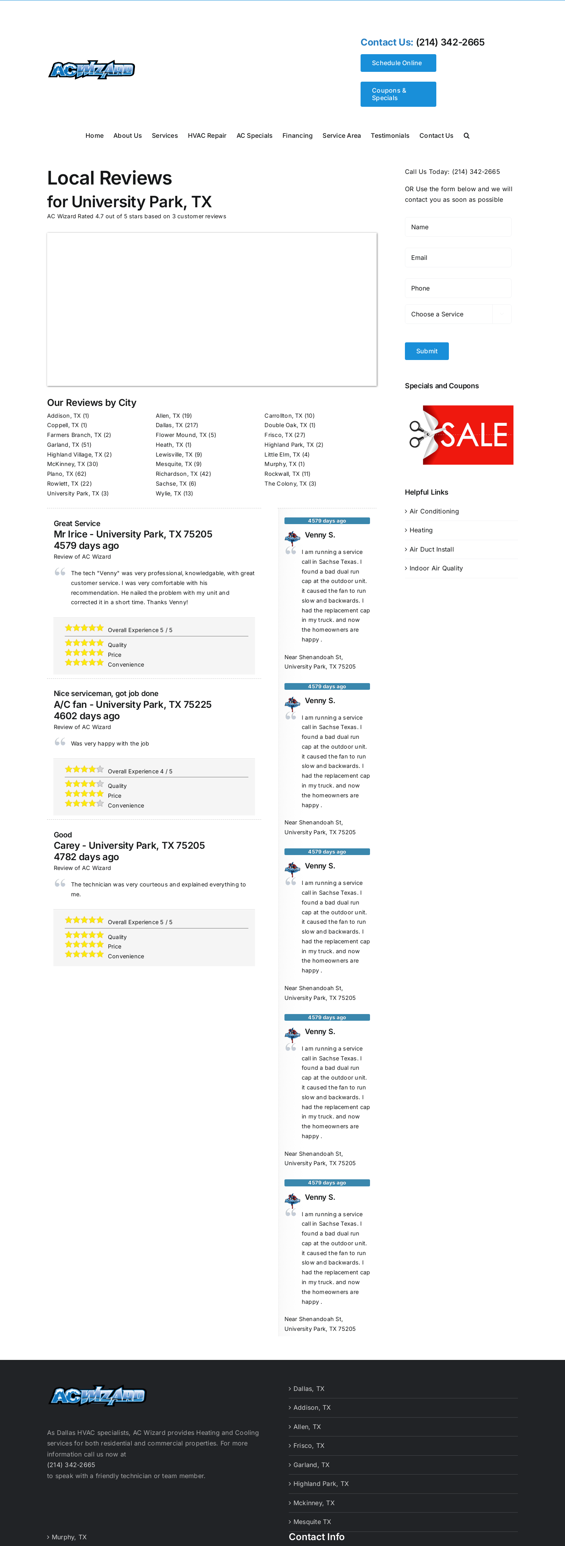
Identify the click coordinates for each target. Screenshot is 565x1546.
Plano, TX (60, 473)
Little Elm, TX (282, 454)
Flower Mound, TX (181, 434)
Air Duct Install (432, 549)
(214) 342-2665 (450, 42)
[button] (467, 135)
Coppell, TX (63, 425)
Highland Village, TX (74, 454)
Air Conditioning (434, 511)
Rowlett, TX (63, 483)
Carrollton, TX (283, 415)
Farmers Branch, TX (74, 434)
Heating (421, 530)
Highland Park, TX (289, 444)
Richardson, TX (177, 473)
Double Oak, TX (285, 425)
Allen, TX (168, 415)
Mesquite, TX (174, 464)
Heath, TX (169, 444)
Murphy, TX (280, 464)
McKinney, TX (66, 464)
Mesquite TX (312, 1522)
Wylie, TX (168, 493)
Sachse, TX (171, 483)
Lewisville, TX (174, 454)
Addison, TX (64, 415)
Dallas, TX (169, 425)
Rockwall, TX (282, 473)
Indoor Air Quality (436, 568)
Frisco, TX (278, 434)
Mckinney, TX (314, 1503)
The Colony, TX (285, 483)
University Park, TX (73, 493)
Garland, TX (63, 444)
